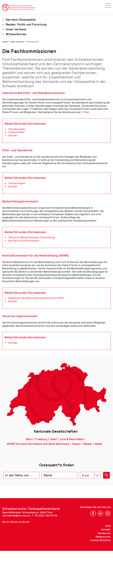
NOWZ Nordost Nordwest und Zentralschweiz (38, 444)
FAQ (107, 526)
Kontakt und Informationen (23, 240)
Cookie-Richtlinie (100, 540)
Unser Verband (16, 29)
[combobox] (21, 475)
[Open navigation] (108, 5)
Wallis (98, 444)
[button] (106, 475)
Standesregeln (16, 129)
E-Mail (85, 112)
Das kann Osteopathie (21, 19)
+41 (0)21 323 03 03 (45, 515)
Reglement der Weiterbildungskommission (36, 298)
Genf (53, 439)
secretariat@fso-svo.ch (16, 515)
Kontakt (13, 135)
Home (5, 42)
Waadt (87, 444)
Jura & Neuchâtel (71, 439)
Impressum (104, 533)
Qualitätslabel (16, 132)
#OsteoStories (16, 34)
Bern (29, 439)
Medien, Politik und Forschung (26, 24)
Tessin (76, 444)
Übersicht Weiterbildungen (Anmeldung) (31, 237)
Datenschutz (103, 536)
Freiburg (41, 439)
